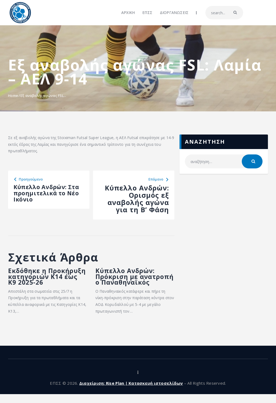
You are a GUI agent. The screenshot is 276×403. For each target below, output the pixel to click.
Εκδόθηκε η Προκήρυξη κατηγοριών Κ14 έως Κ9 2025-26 (47, 281)
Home (13, 95)
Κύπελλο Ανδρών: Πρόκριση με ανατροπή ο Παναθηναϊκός (129, 281)
